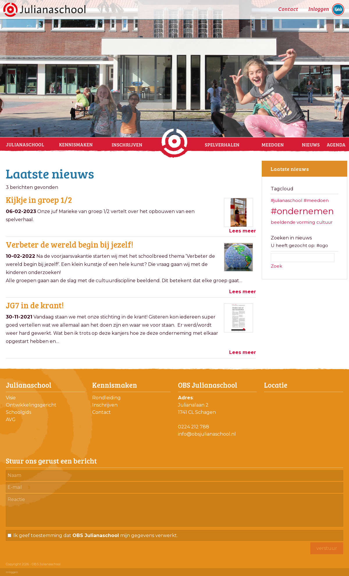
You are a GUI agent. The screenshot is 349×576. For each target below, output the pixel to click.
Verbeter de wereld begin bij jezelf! (69, 244)
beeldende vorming (293, 222)
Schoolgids (18, 412)
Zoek (276, 266)
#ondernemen (302, 211)
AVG (11, 419)
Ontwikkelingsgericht (31, 405)
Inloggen (12, 572)
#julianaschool (286, 200)
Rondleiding (106, 397)
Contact (101, 412)
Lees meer (242, 231)
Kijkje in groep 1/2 (39, 199)
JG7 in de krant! (35, 305)
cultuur (324, 222)
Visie (11, 397)
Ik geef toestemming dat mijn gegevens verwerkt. (95, 535)
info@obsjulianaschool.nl (207, 434)
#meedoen (316, 200)
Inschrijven (104, 405)
